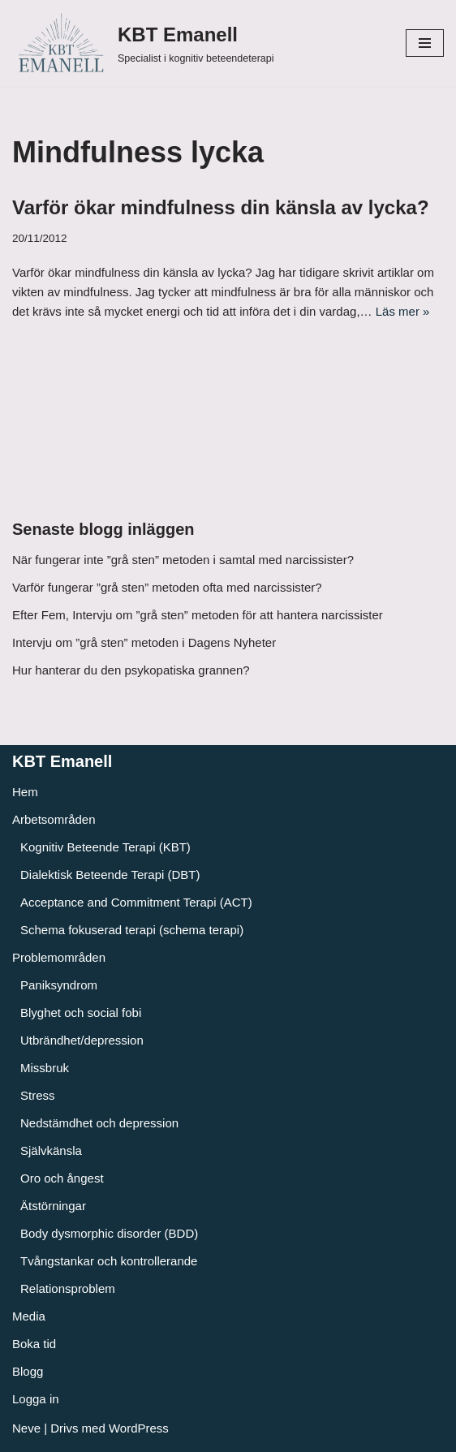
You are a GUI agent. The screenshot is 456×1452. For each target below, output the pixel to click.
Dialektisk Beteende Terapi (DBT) (110, 874)
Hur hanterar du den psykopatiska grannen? (131, 670)
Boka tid (34, 1344)
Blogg (27, 1371)
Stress (37, 1095)
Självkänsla (51, 1150)
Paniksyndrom (58, 985)
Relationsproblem (67, 1288)
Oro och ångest (62, 1178)
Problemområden (58, 957)
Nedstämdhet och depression (99, 1123)
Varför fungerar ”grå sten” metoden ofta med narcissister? (167, 587)
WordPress (139, 1428)
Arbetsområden (54, 819)
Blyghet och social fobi (80, 1012)
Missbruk (44, 1068)
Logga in (35, 1399)
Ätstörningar (53, 1206)
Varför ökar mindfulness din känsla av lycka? (220, 207)
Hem (25, 792)
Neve (26, 1428)
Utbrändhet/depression (82, 1040)
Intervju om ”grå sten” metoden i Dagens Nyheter (144, 642)
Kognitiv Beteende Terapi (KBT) (105, 847)
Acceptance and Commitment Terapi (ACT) (136, 902)
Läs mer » (403, 311)
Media (28, 1316)
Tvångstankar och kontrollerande (108, 1261)
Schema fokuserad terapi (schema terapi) (131, 930)
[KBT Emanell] (142, 43)
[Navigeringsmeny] (425, 43)
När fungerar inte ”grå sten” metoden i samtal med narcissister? (183, 560)
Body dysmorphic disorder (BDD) (109, 1233)
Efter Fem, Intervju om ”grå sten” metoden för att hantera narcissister (197, 615)
